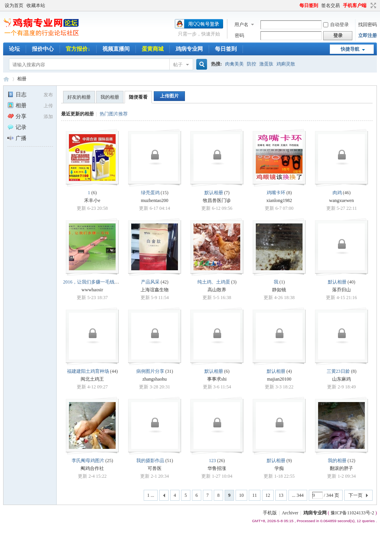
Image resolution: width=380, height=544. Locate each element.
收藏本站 (35, 5)
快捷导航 (350, 49)
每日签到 (308, 5)
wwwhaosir (92, 289)
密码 (239, 35)
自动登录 (336, 24)
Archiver (290, 513)
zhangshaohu (154, 379)
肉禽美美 (234, 64)
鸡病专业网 (189, 49)
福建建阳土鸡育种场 (88, 371)
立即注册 (367, 35)
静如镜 (279, 289)
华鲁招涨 (217, 468)
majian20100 (279, 379)
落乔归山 (341, 289)
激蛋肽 (266, 64)
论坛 (14, 49)
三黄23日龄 (338, 371)
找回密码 (367, 24)
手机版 (270, 513)
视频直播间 (116, 49)
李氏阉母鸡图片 (88, 460)
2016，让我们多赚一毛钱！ (91, 282)
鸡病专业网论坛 (6, 79)
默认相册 (213, 192)
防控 (251, 64)
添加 (48, 116)
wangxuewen (341, 200)
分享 (16, 116)
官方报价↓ (78, 49)
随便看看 (138, 97)
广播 (16, 138)
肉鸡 (337, 192)
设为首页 (14, 5)
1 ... (150, 495)
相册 (21, 79)
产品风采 (150, 282)
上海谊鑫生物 (155, 289)
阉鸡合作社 (92, 468)
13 (281, 495)
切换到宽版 (372, 5)
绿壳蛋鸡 (150, 192)
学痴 (279, 468)
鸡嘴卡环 (276, 192)
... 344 (298, 495)
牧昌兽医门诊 (217, 200)
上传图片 (169, 96)
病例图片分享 (150, 371)
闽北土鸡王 (92, 379)
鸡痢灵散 (285, 64)
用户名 (241, 24)
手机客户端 (354, 5)
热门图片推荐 (114, 114)
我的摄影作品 (150, 460)
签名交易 (330, 5)
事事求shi (217, 379)
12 (268, 495)
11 (254, 495)
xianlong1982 (279, 200)
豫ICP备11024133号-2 (352, 513)
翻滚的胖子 (341, 468)
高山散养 (217, 289)
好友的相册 (79, 97)
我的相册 (109, 97)
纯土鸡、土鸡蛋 (213, 282)
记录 (16, 127)
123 (212, 460)
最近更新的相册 (77, 114)
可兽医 (155, 468)
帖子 (178, 64)
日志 (16, 94)
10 (241, 495)
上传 (48, 105)
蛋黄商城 (153, 49)
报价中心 (43, 49)
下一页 (355, 495)
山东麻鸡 (341, 379)
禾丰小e (92, 200)
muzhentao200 (155, 200)
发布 (48, 94)
